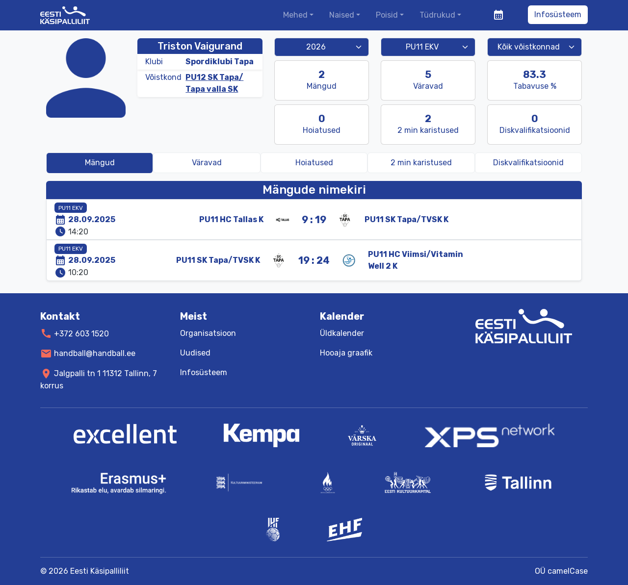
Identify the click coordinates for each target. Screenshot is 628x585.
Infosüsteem (557, 14)
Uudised (195, 352)
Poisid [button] (387, 15)
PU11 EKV (70, 208)
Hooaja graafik (346, 352)
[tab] (420, 163)
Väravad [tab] (207, 162)
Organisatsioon (208, 333)
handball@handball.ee (94, 353)
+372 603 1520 (81, 333)
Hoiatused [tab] (314, 162)
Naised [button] (341, 15)
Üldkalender (342, 333)
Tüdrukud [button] (437, 15)
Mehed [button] (295, 15)
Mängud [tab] (100, 162)
